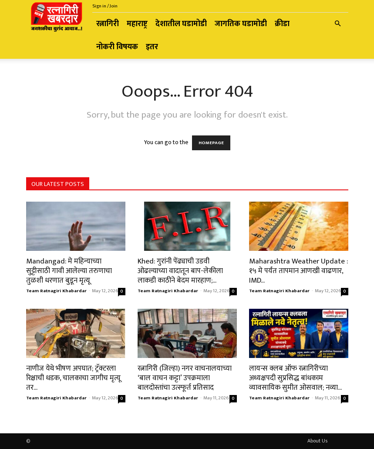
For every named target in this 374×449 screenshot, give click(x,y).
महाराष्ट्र (137, 23)
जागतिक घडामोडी (241, 23)
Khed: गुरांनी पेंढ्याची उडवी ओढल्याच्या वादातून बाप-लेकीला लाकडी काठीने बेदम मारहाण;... (180, 271)
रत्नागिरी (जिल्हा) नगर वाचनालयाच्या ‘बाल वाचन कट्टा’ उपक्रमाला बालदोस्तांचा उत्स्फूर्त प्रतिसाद (185, 378)
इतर (152, 47)
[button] (337, 24)
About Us (317, 441)
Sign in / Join (105, 6)
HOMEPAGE (211, 143)
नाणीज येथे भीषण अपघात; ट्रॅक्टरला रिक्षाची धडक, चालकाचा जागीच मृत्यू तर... (73, 378)
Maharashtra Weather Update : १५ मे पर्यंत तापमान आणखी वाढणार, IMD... (298, 271)
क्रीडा (282, 23)
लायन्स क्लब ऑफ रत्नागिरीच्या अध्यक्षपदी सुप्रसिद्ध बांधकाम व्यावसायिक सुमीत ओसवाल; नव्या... (295, 378)
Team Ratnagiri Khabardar (56, 291)
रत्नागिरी (107, 23)
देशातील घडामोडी (181, 23)
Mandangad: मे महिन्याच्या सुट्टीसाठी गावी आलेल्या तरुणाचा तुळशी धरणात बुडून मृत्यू (69, 271)
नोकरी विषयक (117, 47)
